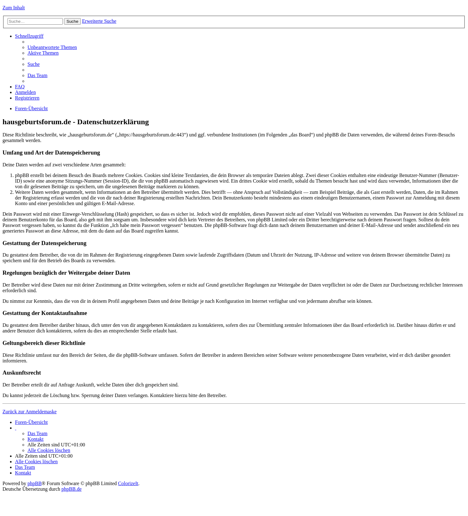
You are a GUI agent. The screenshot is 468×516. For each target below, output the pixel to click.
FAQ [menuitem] (20, 86)
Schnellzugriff (29, 36)
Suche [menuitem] (33, 64)
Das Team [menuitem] (37, 75)
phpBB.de (71, 489)
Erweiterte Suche (99, 21)
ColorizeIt (128, 483)
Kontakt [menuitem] (35, 439)
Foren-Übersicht (31, 108)
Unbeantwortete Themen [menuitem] (52, 47)
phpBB (34, 483)
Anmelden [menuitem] (25, 92)
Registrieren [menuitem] (27, 98)
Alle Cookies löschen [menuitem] (48, 450)
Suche (72, 21)
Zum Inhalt (13, 7)
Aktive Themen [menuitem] (43, 53)
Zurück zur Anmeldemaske (29, 411)
